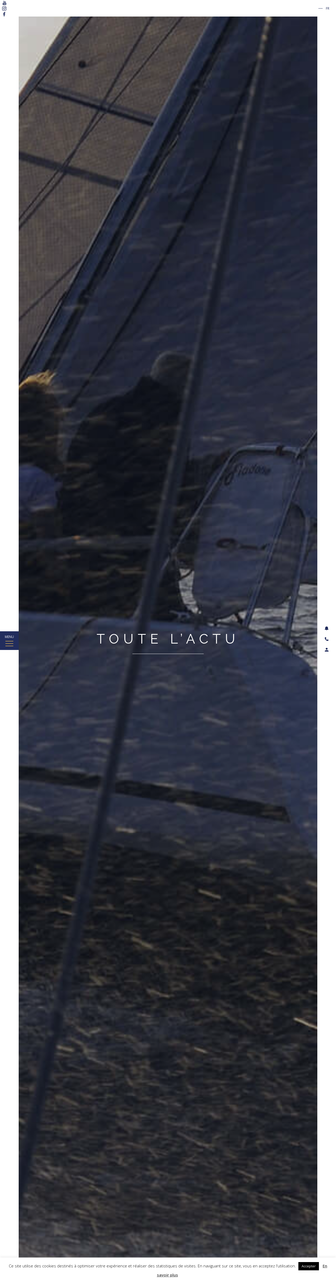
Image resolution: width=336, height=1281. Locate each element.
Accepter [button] (309, 1266)
